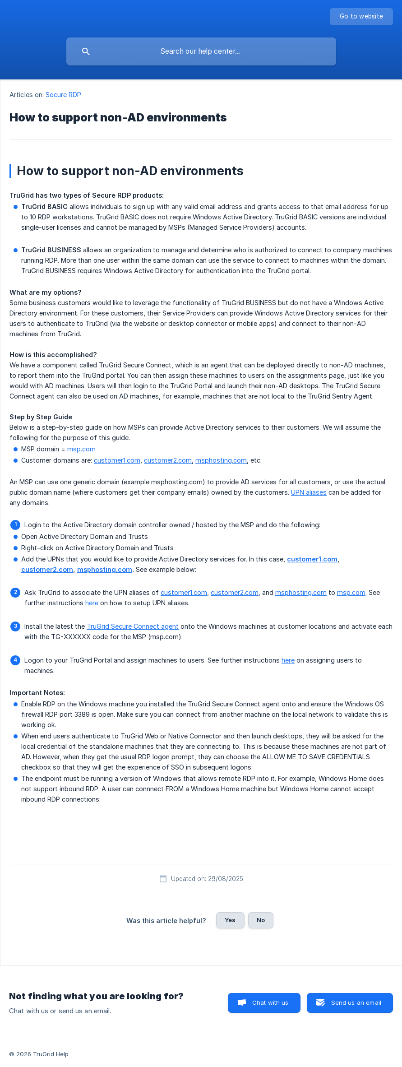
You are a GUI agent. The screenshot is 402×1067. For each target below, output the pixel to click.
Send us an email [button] (356, 1002)
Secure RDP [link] (63, 94)
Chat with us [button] (270, 1002)
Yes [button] (230, 919)
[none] (361, 16)
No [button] (261, 919)
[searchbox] (201, 51)
